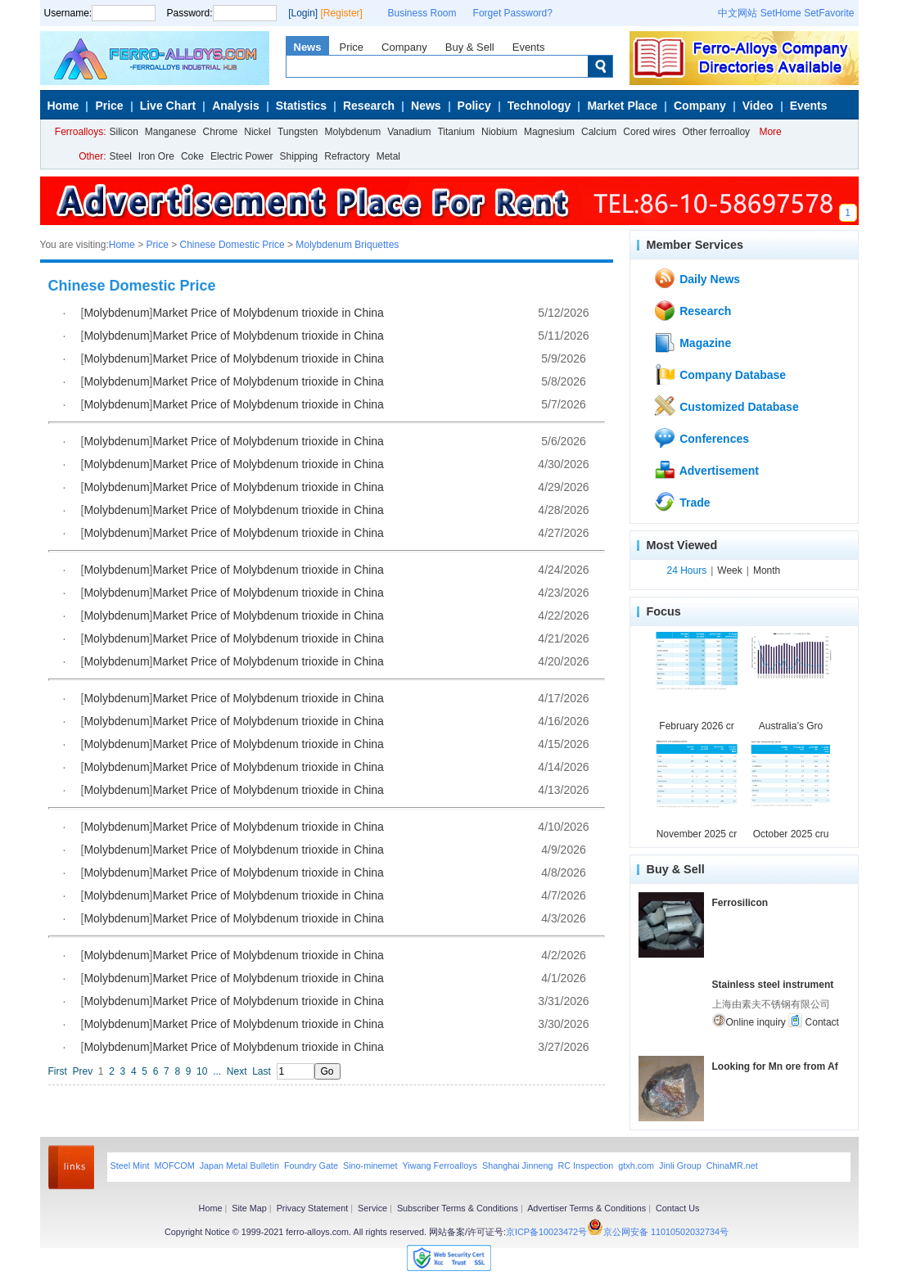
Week (729, 570)
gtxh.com (636, 1165)
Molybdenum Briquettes (347, 244)
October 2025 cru (791, 834)
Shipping (299, 156)
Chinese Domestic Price (232, 244)
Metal (388, 156)
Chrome (220, 132)
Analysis (235, 105)
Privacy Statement (313, 1208)
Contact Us (677, 1208)
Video (758, 105)
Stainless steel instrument (773, 984)
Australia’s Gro (791, 726)
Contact (813, 1020)
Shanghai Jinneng (517, 1165)
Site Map (249, 1208)
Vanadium (409, 132)
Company (404, 47)
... (217, 1071)
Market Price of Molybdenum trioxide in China (267, 312)
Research (369, 105)
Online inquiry (749, 1020)
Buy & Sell (469, 47)
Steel (121, 156)
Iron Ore (156, 156)
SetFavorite (829, 13)
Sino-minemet (370, 1165)
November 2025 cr (697, 834)
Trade (681, 501)
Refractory (346, 156)
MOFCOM (175, 1165)
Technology (539, 105)
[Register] (342, 13)
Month (766, 570)
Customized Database (725, 406)
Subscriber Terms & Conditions (457, 1208)
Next (237, 1071)
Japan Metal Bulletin (239, 1165)
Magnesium (549, 132)
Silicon (124, 132)
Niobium (499, 132)
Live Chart (168, 105)
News (308, 47)
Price (351, 47)
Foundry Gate (311, 1165)
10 (201, 1071)
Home (63, 105)
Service (372, 1208)
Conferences (701, 438)
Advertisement (706, 469)
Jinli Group (680, 1165)
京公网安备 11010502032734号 (666, 1232)
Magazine (692, 342)
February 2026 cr (696, 726)
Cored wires (649, 132)
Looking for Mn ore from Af (775, 1066)
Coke (192, 156)
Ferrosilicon (740, 903)
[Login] (303, 13)
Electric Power (241, 156)
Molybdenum (353, 132)
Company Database (719, 374)
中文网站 (737, 13)
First (57, 1071)
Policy (474, 105)
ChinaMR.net (732, 1165)
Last (261, 1071)
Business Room (422, 13)
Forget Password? (513, 13)
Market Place (622, 105)
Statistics (301, 105)
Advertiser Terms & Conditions (586, 1208)
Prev (83, 1071)
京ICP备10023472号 (546, 1232)
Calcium (598, 132)
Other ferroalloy (716, 132)
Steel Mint (130, 1165)
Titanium (456, 132)
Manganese (170, 132)
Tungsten (298, 132)
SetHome (780, 13)
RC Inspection (585, 1165)
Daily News (696, 278)
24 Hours (687, 570)
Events (528, 47)
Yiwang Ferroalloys (440, 1165)
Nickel (257, 132)
